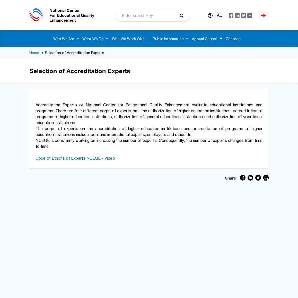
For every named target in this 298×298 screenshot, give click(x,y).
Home (34, 52)
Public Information (168, 39)
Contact (233, 39)
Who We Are (63, 39)
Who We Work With (128, 39)
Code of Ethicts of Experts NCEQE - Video (75, 158)
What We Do (93, 39)
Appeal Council (204, 39)
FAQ (218, 15)
